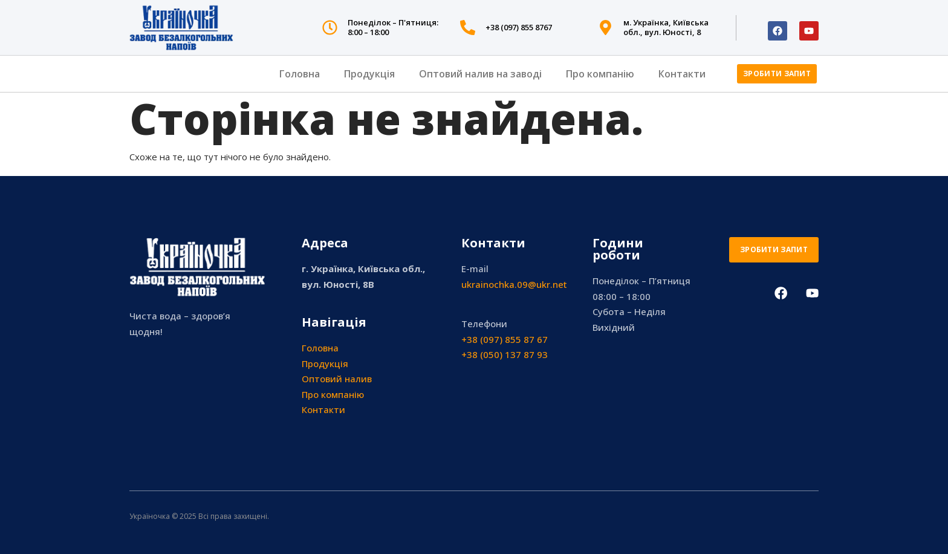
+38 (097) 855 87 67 (504, 339)
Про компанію (600, 73)
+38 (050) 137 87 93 (504, 354)
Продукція (369, 73)
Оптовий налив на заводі (480, 73)
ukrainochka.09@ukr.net (514, 284)
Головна (299, 73)
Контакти (682, 73)
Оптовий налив (337, 379)
